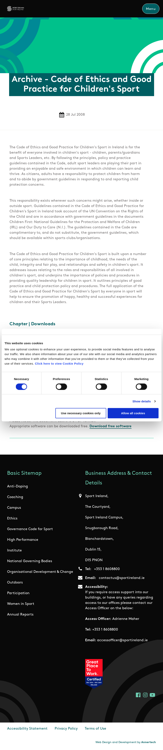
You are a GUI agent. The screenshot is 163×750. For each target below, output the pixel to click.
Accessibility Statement (27, 729)
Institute (14, 550)
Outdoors (15, 582)
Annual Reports (20, 615)
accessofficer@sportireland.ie (122, 640)
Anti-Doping (17, 486)
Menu (151, 9)
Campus (14, 508)
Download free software (111, 426)
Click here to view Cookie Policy (59, 363)
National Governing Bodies (29, 561)
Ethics (12, 518)
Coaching (15, 497)
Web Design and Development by (125, 742)
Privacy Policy (66, 729)
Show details (141, 401)
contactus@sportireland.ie (122, 578)
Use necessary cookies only (81, 413)
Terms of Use (95, 729)
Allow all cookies (133, 413)
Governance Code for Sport (30, 529)
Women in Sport (20, 604)
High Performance (22, 540)
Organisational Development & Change (40, 572)
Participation (18, 593)
